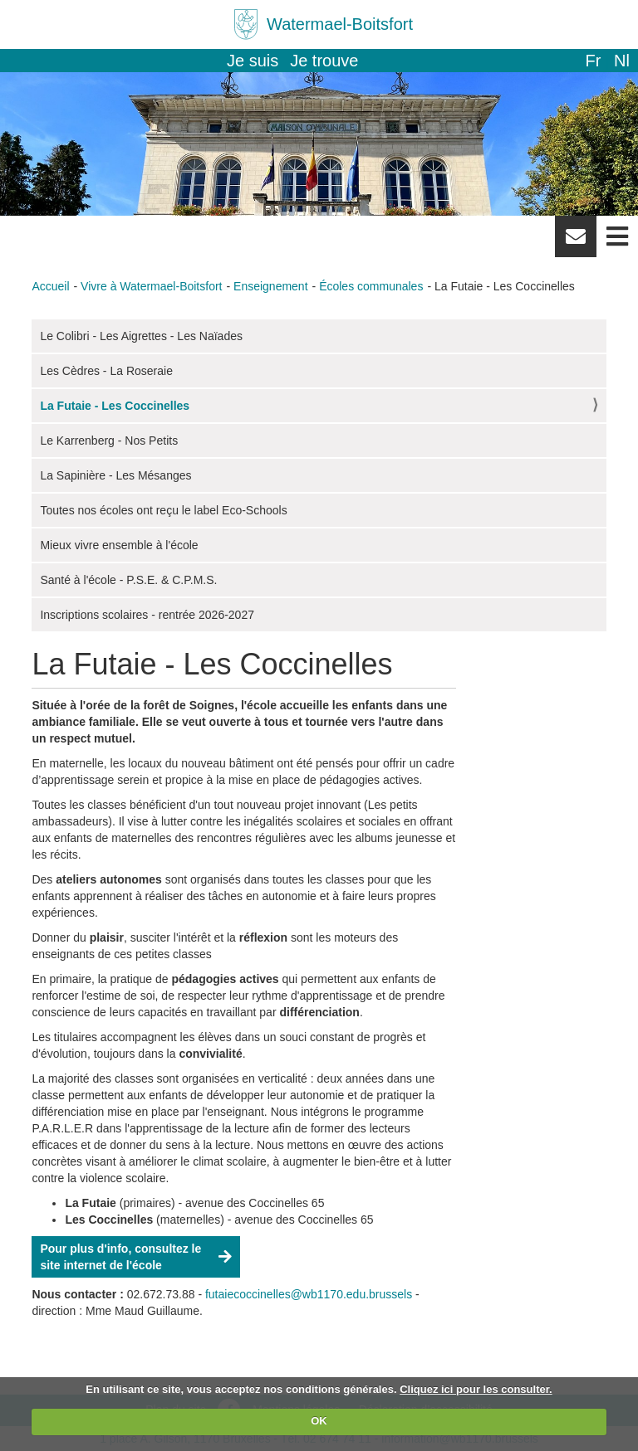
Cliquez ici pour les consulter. (476, 1389)
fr (593, 60)
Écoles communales (371, 286)
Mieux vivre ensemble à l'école (119, 545)
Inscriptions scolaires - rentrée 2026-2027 (147, 614)
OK (319, 1420)
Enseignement (270, 286)
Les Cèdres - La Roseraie (106, 370)
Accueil (50, 286)
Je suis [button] (252, 60)
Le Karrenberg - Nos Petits (109, 440)
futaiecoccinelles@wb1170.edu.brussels (308, 1294)
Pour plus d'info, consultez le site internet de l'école (120, 1257)
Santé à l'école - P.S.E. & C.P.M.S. (128, 580)
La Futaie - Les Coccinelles (114, 405)
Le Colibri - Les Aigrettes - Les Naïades (141, 336)
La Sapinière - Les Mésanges (115, 475)
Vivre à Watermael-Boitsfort (151, 286)
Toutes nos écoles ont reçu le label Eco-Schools (163, 510)
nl (622, 60)
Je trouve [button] (324, 60)
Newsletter (575, 242)
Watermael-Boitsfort (340, 24)
